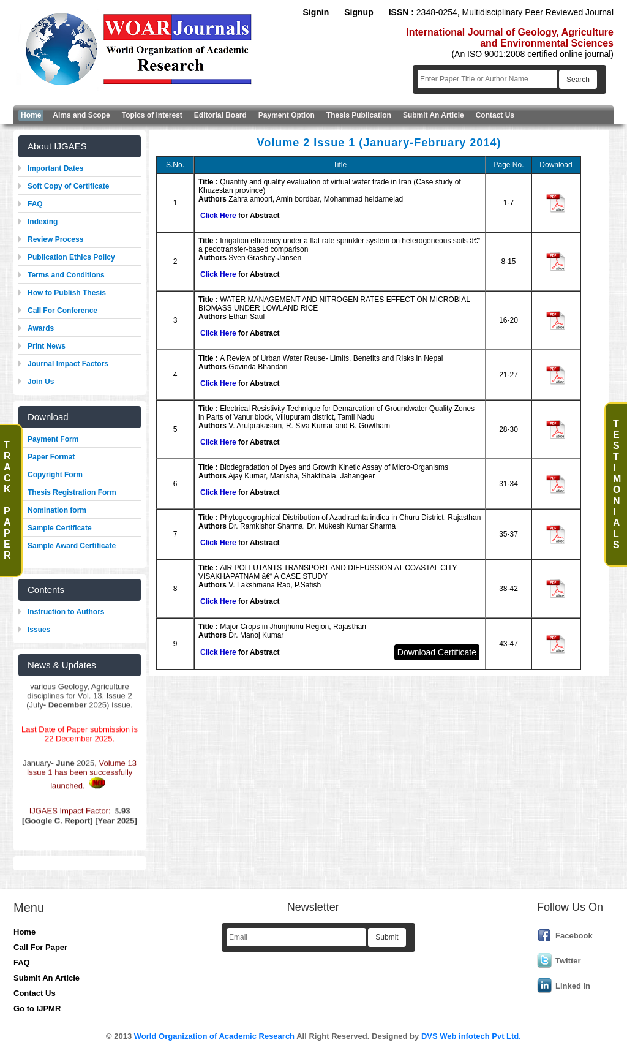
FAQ (35, 204)
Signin (315, 12)
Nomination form (57, 510)
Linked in (572, 985)
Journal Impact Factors (68, 364)
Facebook (574, 935)
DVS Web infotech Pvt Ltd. (471, 1036)
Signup (358, 12)
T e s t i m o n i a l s (617, 484)
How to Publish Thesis (67, 292)
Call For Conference (62, 310)
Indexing (43, 221)
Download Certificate (436, 652)
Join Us (41, 381)
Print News (47, 346)
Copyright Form (55, 474)
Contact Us (34, 993)
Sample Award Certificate (72, 545)
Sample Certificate (60, 528)
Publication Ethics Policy (71, 257)
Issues (39, 629)
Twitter (568, 960)
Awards (41, 328)
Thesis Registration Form (72, 492)
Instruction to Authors (66, 612)
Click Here (218, 215)
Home (24, 932)
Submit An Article (46, 977)
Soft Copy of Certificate (68, 186)
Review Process (55, 239)
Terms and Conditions (66, 275)
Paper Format (51, 457)
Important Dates (55, 168)
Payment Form (53, 439)
